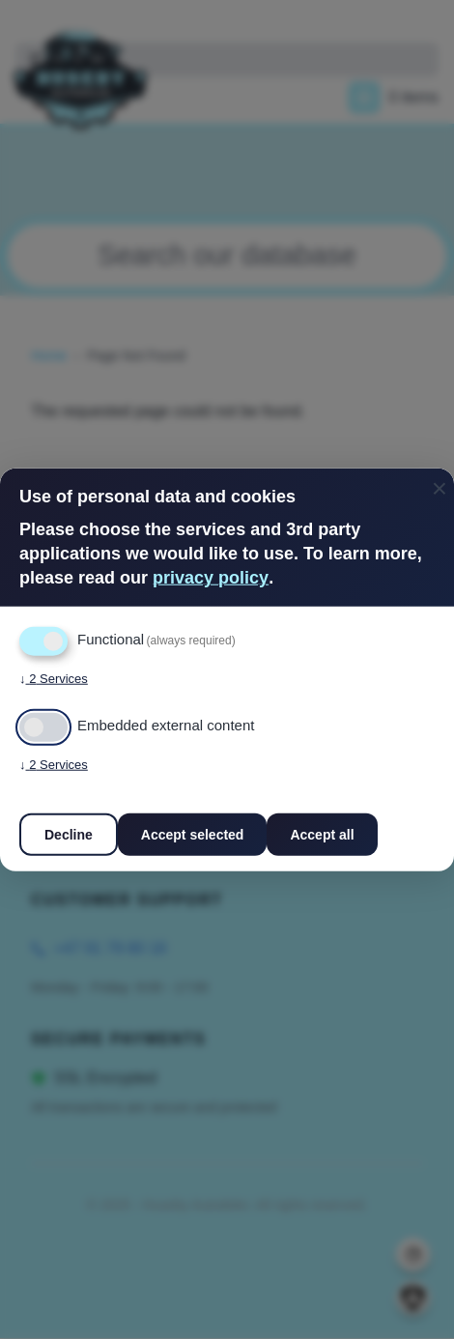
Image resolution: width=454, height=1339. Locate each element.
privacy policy (211, 577)
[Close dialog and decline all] (439, 481)
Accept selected (192, 833)
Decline (68, 833)
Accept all (322, 833)
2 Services (53, 678)
